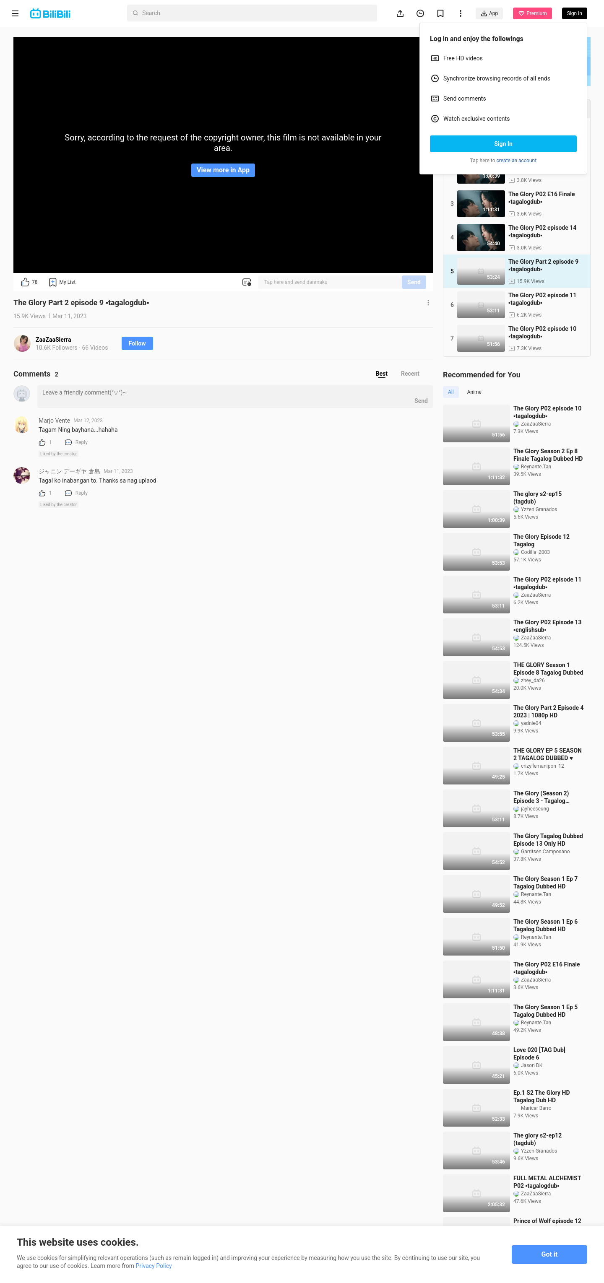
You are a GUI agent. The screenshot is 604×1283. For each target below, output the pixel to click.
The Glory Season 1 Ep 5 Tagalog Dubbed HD (545, 1011)
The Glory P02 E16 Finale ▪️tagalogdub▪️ (546, 968)
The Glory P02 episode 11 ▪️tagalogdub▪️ (547, 583)
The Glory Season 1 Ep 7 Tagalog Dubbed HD (545, 882)
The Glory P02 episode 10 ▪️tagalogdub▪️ (547, 412)
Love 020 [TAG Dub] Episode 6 (539, 1054)
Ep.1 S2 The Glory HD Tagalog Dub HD (541, 1096)
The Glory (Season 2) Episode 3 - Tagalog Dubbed (541, 797)
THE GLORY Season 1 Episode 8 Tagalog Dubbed (548, 669)
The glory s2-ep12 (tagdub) (537, 1139)
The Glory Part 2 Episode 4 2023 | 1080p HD (548, 711)
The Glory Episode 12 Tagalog (541, 540)
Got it (550, 1254)
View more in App (223, 170)
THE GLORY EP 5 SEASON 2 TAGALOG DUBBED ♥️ (547, 754)
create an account (517, 161)
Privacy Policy (154, 1265)
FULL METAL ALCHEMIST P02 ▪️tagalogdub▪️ (547, 1182)
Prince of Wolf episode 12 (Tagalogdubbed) (547, 1225)
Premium (532, 13)
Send (414, 282)
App (489, 13)
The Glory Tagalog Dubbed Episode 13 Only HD (548, 840)
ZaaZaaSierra (53, 339)
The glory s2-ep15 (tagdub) (537, 498)
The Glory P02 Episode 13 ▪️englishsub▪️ (547, 626)
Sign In (503, 143)
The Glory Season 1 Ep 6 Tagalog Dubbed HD (545, 925)
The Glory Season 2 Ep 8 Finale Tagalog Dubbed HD (548, 455)
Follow (137, 343)
